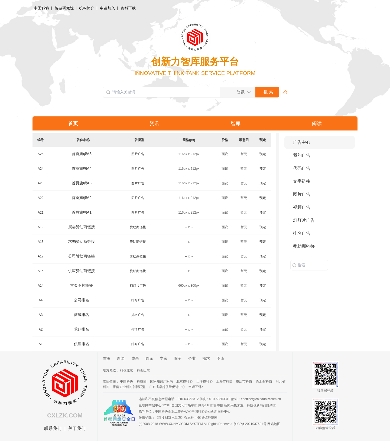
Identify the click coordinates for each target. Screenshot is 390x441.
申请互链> (195, 387)
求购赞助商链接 (81, 241)
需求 (206, 358)
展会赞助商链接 (81, 227)
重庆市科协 (244, 381)
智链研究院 (64, 8)
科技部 (142, 381)
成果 (135, 358)
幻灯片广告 (138, 286)
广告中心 (301, 142)
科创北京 (126, 370)
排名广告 (137, 300)
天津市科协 (204, 381)
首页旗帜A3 (82, 183)
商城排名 (81, 314)
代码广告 (301, 168)
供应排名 (81, 344)
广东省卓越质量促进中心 (167, 387)
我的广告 (301, 155)
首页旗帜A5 (82, 154)
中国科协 (41, 8)
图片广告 (137, 154)
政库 (149, 358)
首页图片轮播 (81, 285)
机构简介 (86, 8)
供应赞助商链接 (81, 271)
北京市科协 (184, 381)
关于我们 (77, 428)
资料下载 (128, 8)
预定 (262, 154)
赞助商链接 (138, 227)
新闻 (121, 358)
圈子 (177, 358)
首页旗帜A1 (82, 212)
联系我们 (52, 428)
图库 (220, 358)
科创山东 (143, 370)
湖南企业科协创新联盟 (129, 387)
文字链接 (301, 181)
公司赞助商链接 (81, 256)
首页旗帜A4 (82, 168)
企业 (192, 358)
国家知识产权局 (161, 381)
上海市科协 (224, 381)
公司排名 (81, 300)
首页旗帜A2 (82, 197)
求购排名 (81, 329)
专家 (163, 358)
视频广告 (301, 207)
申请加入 (107, 8)
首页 (106, 358)
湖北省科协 (264, 381)
